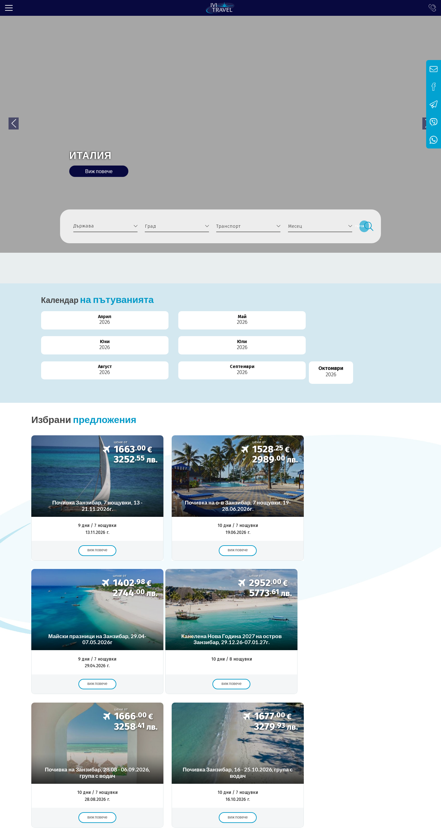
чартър (150, 715)
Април (54, 325)
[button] (415, 104)
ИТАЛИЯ (101, 149)
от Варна (328, 707)
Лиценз (63, 740)
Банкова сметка (99, 740)
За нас (38, 740)
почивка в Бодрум (114, 707)
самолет (206, 707)
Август (276, 325)
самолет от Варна (251, 715)
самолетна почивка (165, 707)
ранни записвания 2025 (195, 715)
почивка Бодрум (290, 707)
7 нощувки (359, 707)
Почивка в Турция (65, 707)
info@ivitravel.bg (133, 794)
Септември (331, 325)
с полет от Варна (244, 707)
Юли (220, 325)
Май (110, 325)
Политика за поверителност (201, 740)
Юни (165, 325)
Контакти (253, 740)
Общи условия (143, 740)
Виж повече (114, 169)
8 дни (388, 707)
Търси (364, 226)
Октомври (386, 325)
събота (288, 715)
